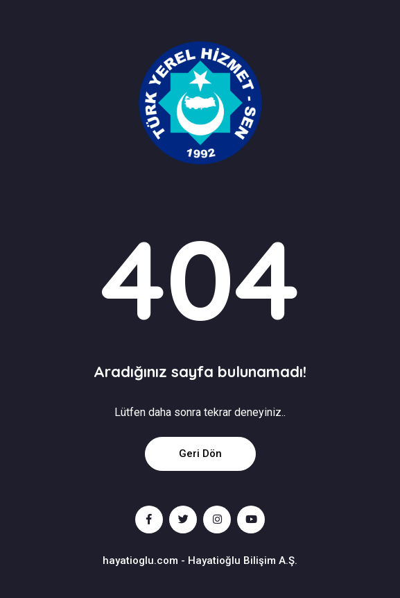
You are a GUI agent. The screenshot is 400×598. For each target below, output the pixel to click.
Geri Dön (200, 453)
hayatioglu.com (140, 560)
